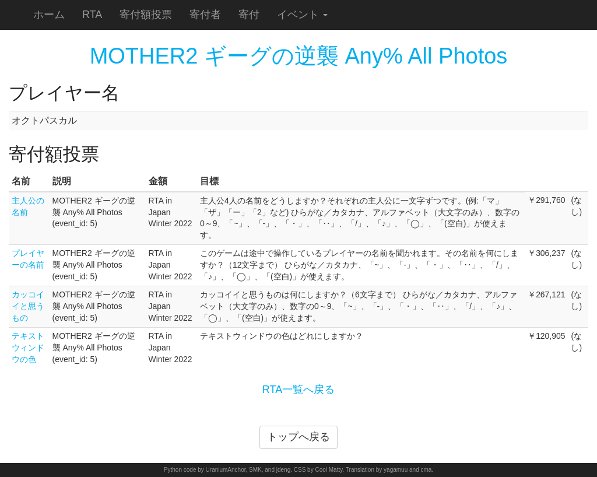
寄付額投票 (146, 14)
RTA (92, 14)
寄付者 (205, 14)
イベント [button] (302, 14)
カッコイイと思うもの (28, 306)
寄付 (248, 14)
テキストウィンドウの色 (28, 347)
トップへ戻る (298, 437)
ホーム (49, 14)
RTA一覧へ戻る (298, 389)
